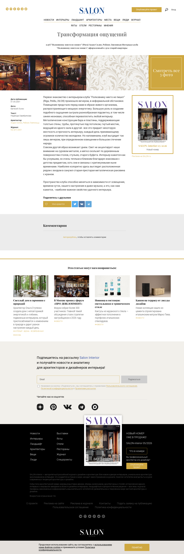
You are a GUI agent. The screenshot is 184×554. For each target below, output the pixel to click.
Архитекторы (94, 20)
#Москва (17, 335)
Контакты (105, 503)
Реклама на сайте (54, 503)
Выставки (62, 433)
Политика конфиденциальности (113, 507)
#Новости (58, 321)
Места (108, 20)
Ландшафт (77, 20)
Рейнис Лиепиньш (31, 123)
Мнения (108, 25)
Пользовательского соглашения (121, 386)
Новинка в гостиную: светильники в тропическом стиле (112, 304)
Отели (82, 25)
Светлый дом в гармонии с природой (29, 302)
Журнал (135, 20)
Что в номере (136, 451)
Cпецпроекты (64, 459)
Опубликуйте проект (146, 9)
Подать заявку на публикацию (134, 503)
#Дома (26, 331)
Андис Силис (16, 123)
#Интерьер (17, 331)
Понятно (137, 547)
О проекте (31, 503)
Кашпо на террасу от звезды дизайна (153, 302)
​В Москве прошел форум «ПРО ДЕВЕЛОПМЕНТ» (69, 302)
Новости (49, 20)
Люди (125, 20)
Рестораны (95, 25)
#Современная (37, 331)
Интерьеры (62, 20)
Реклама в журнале (81, 503)
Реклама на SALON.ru (141, 156)
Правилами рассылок (85, 388)
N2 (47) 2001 (16, 130)
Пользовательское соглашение (71, 507)
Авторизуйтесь (70, 237)
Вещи (117, 20)
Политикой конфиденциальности (57, 388)
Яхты (74, 25)
